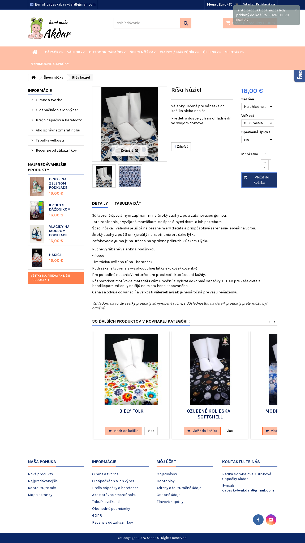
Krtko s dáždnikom (60, 207)
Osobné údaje (168, 495)
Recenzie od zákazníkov (56, 150)
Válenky (75, 52)
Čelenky (211, 52)
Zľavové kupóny (170, 501)
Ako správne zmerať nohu (57, 130)
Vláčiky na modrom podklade (59, 230)
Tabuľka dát (127, 203)
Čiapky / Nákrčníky (178, 52)
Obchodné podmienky (111, 508)
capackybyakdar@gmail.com (248, 490)
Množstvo (249, 154)
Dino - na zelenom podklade (58, 183)
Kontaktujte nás (42, 488)
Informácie (40, 90)
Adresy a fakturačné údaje (179, 488)
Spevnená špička (256, 132)
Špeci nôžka (141, 52)
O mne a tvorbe (48, 100)
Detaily (100, 203)
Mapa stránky (40, 495)
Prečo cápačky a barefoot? (58, 120)
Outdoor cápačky (106, 52)
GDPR (97, 515)
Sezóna (248, 99)
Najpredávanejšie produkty (47, 167)
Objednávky (167, 474)
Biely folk (131, 411)
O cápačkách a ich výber (56, 110)
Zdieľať (181, 146)
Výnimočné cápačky (50, 64)
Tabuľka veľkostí (49, 140)
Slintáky (233, 52)
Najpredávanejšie (43, 481)
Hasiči (55, 255)
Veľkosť (248, 115)
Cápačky (53, 52)
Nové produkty (40, 474)
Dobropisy (166, 481)
